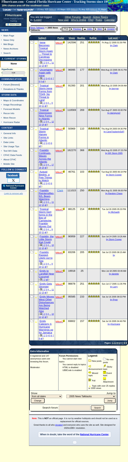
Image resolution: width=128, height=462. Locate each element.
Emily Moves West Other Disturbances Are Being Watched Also (46, 303)
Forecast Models (11, 109)
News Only (8, 40)
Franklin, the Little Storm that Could (46, 239)
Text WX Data (10, 151)
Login (37, 19)
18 (40, 167)
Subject (42, 38)
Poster (61, 38)
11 (53, 63)
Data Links (8, 142)
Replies (81, 38)
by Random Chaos (113, 193)
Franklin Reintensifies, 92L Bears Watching (46, 195)
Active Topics (100, 17)
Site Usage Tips (11, 146)
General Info (9, 133)
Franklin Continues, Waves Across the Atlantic (45, 156)
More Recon (9, 117)
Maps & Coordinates (13, 100)
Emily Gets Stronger (45, 285)
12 (40, 65)
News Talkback (37, 28)
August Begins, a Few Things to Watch (45, 176)
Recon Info (8, 113)
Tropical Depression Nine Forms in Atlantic (45, 114)
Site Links (8, 137)
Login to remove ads (13, 193)
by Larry (114, 287)
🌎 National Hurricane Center (13, 187)
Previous (76, 29)
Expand (109, 29)
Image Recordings (12, 104)
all (46, 65)
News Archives (10, 48)
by (114, 255)
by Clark (114, 45)
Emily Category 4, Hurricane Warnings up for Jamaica (46, 327)
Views (72, 38)
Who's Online (78, 19)
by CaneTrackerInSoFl (114, 131)
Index (88, 29)
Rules (99, 19)
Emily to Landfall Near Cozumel (46, 273)
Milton (52, 9)
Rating (93, 38)
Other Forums (73, 17)
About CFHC (9, 159)
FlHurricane (13, 15)
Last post (113, 38)
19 (43, 167)
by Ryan (114, 299)
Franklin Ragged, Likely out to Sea (46, 256)
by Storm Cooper (114, 175)
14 (43, 124)
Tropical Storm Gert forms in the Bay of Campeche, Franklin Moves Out (45, 218)
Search (7, 53)
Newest (15, 84)
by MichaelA (114, 212)
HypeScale (7, 69)
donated (59, 425)
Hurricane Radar (11, 122)
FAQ (91, 19)
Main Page (8, 35)
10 (40, 106)
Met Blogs (8, 44)
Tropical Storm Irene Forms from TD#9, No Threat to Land (45, 92)
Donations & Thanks (13, 89)
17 (53, 165)
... (50, 63)
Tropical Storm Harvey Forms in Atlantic (44, 134)
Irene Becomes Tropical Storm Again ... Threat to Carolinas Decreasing (46, 51)
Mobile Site (9, 164)
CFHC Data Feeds (12, 155)
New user (63, 19)
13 (43, 65)
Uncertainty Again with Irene (46, 72)
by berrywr (114, 88)
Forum (6, 84)
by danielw (114, 274)
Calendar (109, 19)
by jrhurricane (114, 324)
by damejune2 (114, 113)
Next (98, 29)
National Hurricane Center (94, 434)
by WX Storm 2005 (113, 153)
